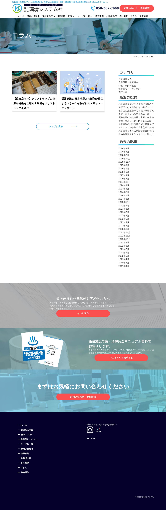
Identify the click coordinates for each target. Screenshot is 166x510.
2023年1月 (123, 229)
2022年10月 (124, 239)
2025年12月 (124, 158)
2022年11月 (124, 236)
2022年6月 (123, 252)
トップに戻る (57, 127)
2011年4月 (123, 266)
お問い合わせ (27, 449)
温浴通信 (143, 16)
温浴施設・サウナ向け (129, 89)
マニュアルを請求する (121, 358)
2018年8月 (123, 263)
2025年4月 (123, 175)
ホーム (21, 16)
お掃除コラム (125, 79)
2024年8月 (123, 189)
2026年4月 (123, 148)
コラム (134, 16)
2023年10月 (124, 202)
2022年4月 (123, 259)
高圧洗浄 (122, 92)
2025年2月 (123, 179)
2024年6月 (123, 195)
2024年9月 (123, 185)
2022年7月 (123, 249)
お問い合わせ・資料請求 (137, 8)
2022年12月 (124, 232)
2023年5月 (123, 219)
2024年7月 (123, 192)
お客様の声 (111, 16)
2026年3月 (123, 152)
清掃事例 (99, 16)
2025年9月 (123, 165)
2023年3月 (123, 226)
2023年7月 (123, 212)
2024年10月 (124, 182)
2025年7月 (123, 168)
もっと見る (83, 313)
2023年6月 (123, 216)
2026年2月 (123, 155)
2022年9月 (123, 242)
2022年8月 (123, 246)
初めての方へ (48, 16)
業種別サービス (65, 16)
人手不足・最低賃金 (128, 82)
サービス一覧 (83, 16)
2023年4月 (123, 222)
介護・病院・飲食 (127, 86)
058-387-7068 (107, 8)
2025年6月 (123, 172)
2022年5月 (123, 256)
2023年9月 (123, 205)
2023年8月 (123, 209)
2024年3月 (123, 199)
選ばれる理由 (33, 16)
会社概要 (123, 16)
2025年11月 (124, 162)
